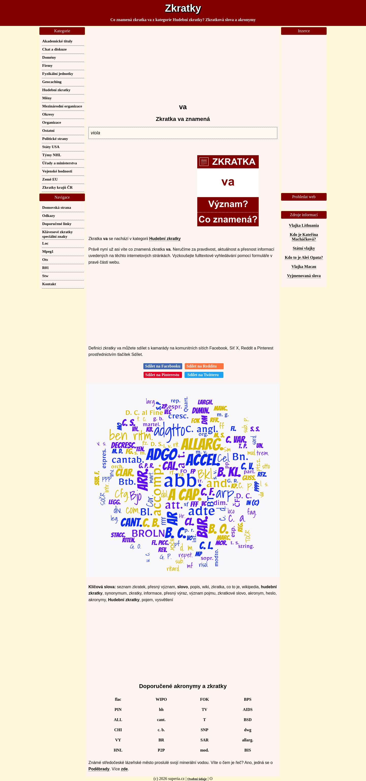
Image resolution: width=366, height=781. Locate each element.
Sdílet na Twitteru (204, 375)
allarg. (247, 740)
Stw (45, 276)
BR (161, 740)
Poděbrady (99, 769)
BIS (248, 750)
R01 (45, 267)
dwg (247, 730)
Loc (45, 243)
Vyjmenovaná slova (304, 276)
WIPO (161, 699)
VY (118, 740)
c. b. (161, 730)
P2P (161, 750)
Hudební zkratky (165, 238)
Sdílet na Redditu (204, 366)
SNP (204, 730)
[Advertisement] (183, 62)
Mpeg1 (48, 251)
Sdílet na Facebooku (162, 366)
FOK (204, 699)
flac (118, 699)
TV (204, 709)
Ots (45, 259)
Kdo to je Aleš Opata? (304, 257)
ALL (118, 720)
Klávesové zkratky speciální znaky (57, 234)
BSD (248, 720)
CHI (118, 730)
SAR (204, 740)
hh (161, 709)
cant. (161, 720)
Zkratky (183, 8)
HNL (118, 750)
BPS (247, 699)
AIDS (247, 709)
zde (124, 769)
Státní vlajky (304, 248)
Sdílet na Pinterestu (162, 375)
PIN (118, 709)
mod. (204, 750)
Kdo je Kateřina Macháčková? (304, 236)
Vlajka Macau (304, 266)
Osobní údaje (197, 779)
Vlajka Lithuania (304, 225)
